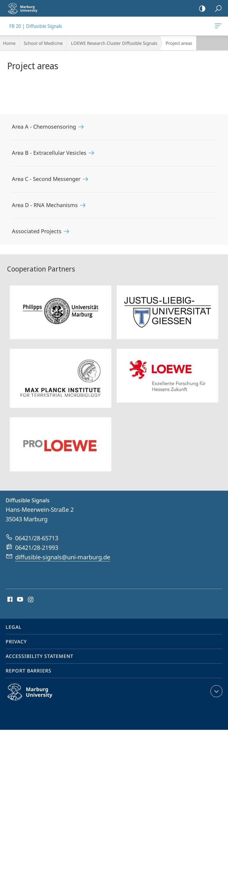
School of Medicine (43, 43)
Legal (14, 627)
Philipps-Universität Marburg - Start (25, 8)
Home (9, 43)
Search (216, 8)
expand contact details (215, 691)
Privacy (16, 641)
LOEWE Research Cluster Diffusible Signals (114, 43)
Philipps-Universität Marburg (36, 697)
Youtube (19, 600)
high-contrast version (200, 8)
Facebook (9, 600)
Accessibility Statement (39, 656)
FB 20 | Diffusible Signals (217, 27)
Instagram (31, 600)
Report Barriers (28, 670)
